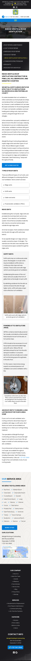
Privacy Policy (15, 592)
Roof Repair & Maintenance (12, 45)
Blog (15, 589)
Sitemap (15, 594)
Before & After (15, 625)
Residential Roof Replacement (15, 603)
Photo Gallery (15, 623)
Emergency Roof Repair (11, 51)
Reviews (15, 620)
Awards (15, 579)
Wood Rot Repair (9, 55)
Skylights (7, 64)
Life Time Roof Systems (15, 611)
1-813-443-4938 (24, 17)
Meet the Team (15, 576)
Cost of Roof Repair (10, 48)
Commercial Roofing (15, 608)
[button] (15, 185)
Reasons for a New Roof (12, 68)
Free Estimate (15, 584)
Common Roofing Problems (13, 61)
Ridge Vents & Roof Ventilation (15, 58)
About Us (15, 574)
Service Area (15, 586)
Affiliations (15, 581)
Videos (15, 628)
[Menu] (15, 20)
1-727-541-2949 (13, 17)
